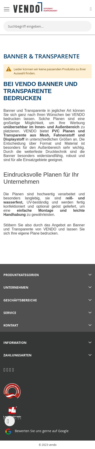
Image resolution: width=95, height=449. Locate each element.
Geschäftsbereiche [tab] (20, 300)
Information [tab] (14, 342)
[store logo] (35, 7)
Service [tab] (9, 312)
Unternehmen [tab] (15, 287)
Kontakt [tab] (10, 325)
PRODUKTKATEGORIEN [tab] (21, 275)
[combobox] (47, 26)
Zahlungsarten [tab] (17, 355)
